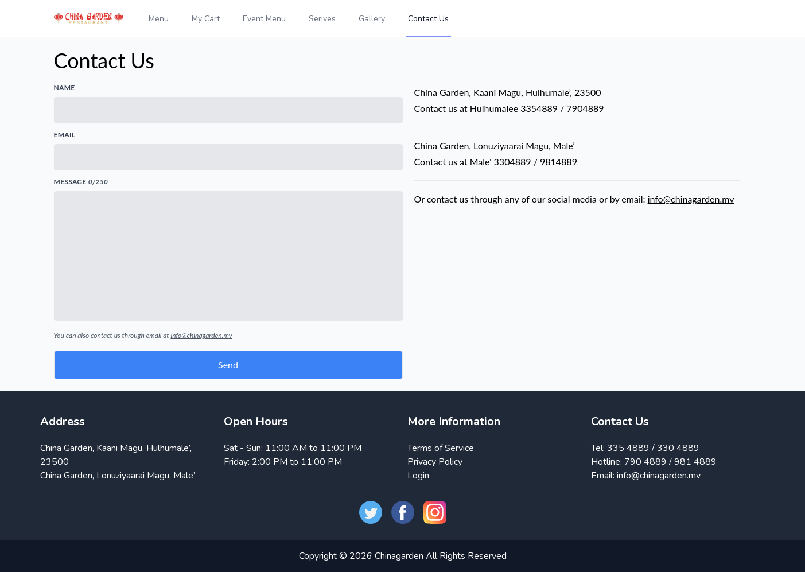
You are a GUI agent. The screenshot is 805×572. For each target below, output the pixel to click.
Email (65, 134)
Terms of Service (440, 448)
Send (228, 364)
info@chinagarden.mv (201, 335)
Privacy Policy (434, 462)
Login (418, 475)
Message (81, 181)
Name (64, 87)
